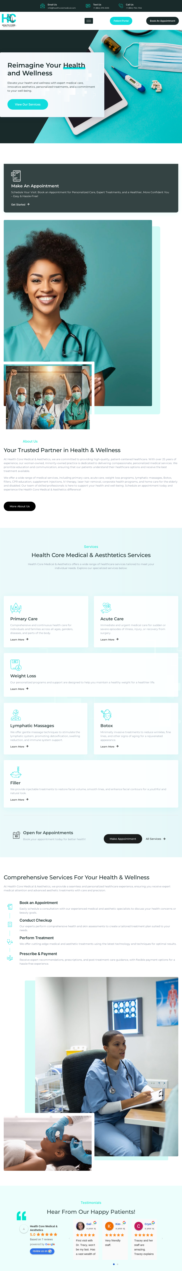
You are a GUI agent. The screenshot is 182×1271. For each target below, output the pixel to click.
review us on (42, 1264)
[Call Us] (120, 6)
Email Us (52, 4)
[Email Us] (42, 6)
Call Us (129, 4)
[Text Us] (88, 6)
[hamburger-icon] (89, 21)
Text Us (97, 4)
